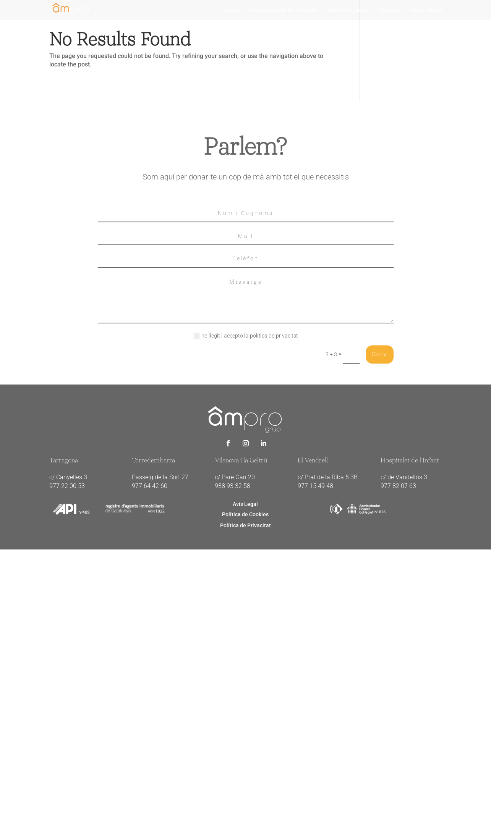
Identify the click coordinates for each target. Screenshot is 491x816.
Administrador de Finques (282, 10)
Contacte (389, 10)
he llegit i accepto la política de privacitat (245, 336)
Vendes (231, 10)
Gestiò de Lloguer (346, 10)
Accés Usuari (426, 10)
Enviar (379, 354)
